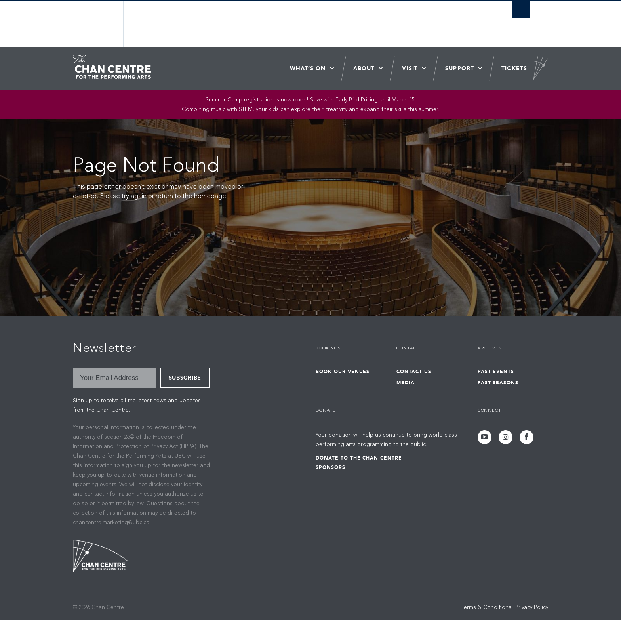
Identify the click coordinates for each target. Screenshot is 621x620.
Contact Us (413, 371)
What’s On (308, 68)
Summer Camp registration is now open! (257, 100)
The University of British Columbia (101, 24)
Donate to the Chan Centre (359, 458)
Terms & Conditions (486, 607)
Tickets (514, 68)
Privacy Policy (531, 607)
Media (405, 382)
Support (459, 68)
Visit (410, 68)
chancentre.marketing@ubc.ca (111, 522)
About (364, 68)
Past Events (496, 371)
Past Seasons (498, 382)
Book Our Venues (343, 371)
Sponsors (330, 467)
